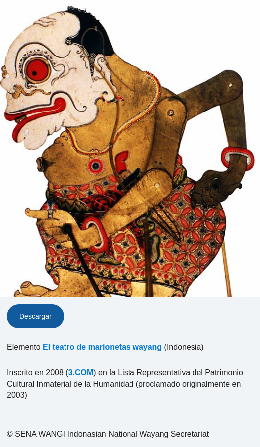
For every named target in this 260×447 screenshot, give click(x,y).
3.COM (81, 372)
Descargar (35, 316)
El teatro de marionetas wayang (102, 347)
